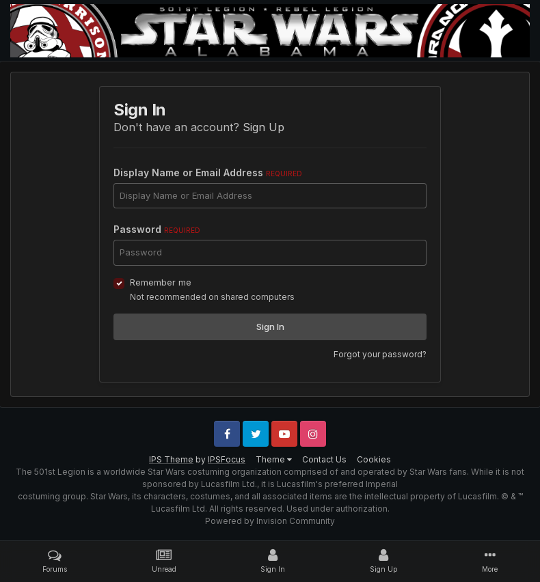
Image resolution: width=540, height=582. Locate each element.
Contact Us (324, 459)
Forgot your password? (380, 354)
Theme (274, 459)
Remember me (160, 282)
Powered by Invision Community (270, 521)
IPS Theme (171, 459)
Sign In (270, 326)
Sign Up (263, 127)
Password (156, 229)
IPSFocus (226, 459)
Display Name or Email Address (207, 172)
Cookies (374, 459)
